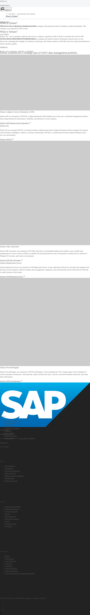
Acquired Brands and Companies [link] (26, 14)
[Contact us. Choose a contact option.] (6, 9)
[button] (6, 14)
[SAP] (45, 384)
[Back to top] (1, 614)
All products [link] (11, 14)
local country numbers (27, 438)
